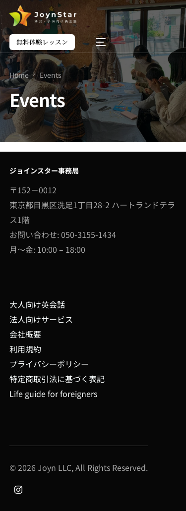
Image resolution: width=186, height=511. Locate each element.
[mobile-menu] (96, 42)
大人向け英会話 (37, 304)
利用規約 (25, 349)
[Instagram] (18, 489)
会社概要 (25, 334)
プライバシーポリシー (49, 364)
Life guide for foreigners (53, 393)
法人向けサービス (41, 319)
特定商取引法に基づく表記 (57, 379)
